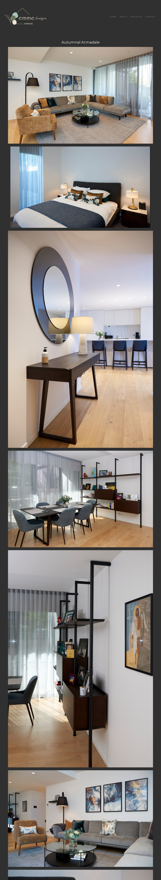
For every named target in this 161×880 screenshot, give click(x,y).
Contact (150, 17)
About (123, 17)
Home (113, 17)
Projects (136, 17)
